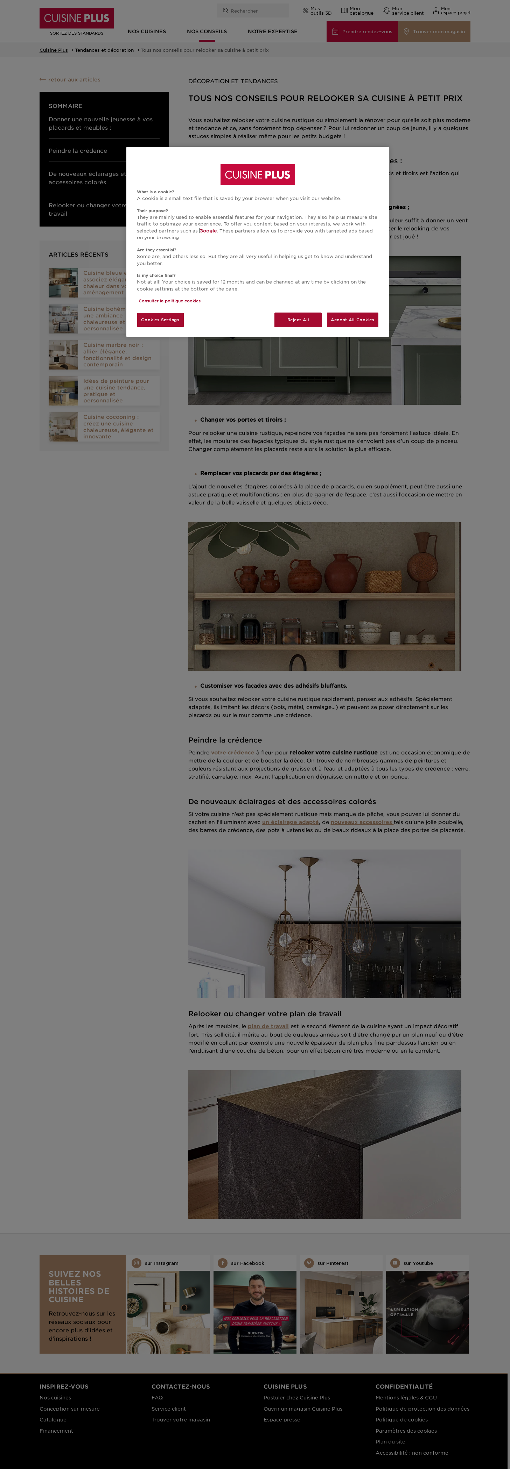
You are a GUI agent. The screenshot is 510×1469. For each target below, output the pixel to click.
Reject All (298, 319)
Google (208, 231)
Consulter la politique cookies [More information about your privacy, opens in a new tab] (170, 300)
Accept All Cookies (352, 319)
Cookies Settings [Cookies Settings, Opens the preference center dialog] (160, 319)
